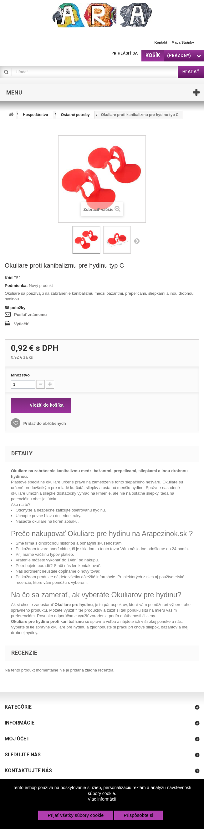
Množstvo (20, 375)
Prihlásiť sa (124, 53)
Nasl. (137, 241)
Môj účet (17, 739)
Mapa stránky (182, 42)
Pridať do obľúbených (44, 423)
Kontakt (161, 42)
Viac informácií (102, 799)
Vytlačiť (21, 324)
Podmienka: (16, 285)
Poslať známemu (30, 314)
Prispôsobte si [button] (138, 815)
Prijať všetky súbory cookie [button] (76, 815)
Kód (9, 277)
